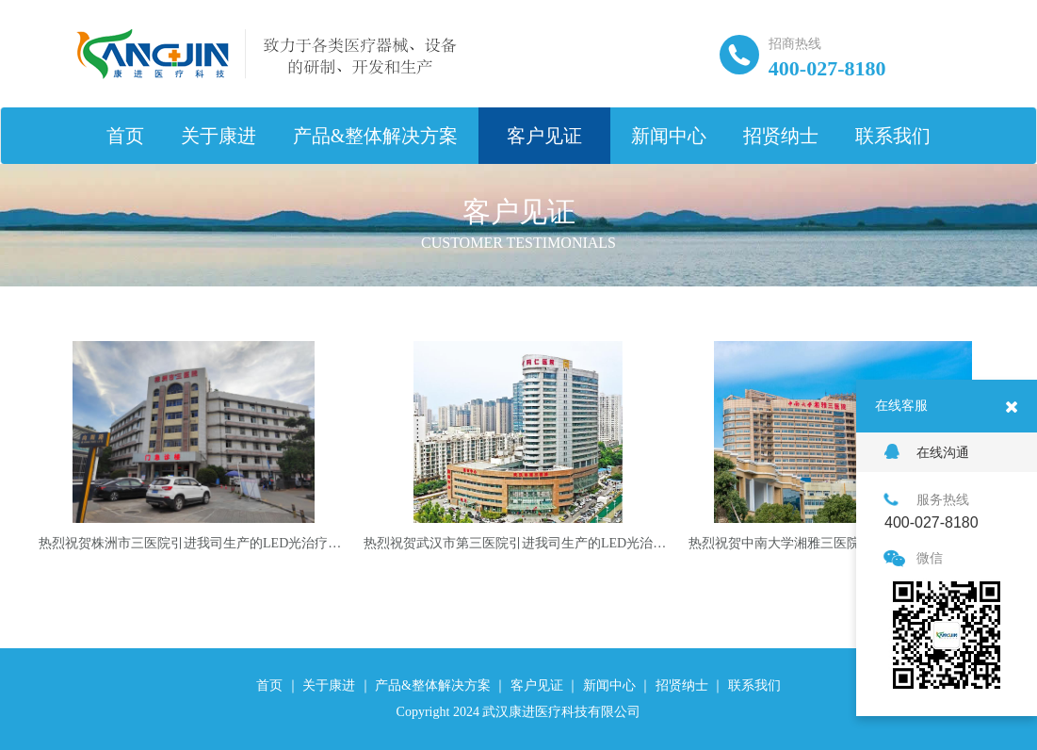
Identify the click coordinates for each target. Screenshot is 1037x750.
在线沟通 (926, 452)
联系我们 (893, 135)
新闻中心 (668, 135)
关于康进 (218, 135)
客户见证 (544, 135)
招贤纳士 (780, 135)
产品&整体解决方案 (376, 135)
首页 (125, 135)
